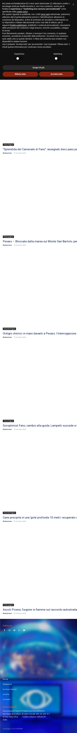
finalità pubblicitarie (18, 678)
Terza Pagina (8, 145)
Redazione (7, 153)
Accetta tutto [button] (57, 727)
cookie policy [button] (22, 665)
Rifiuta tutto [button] (20, 727)
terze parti (45, 668)
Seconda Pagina (9, 329)
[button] (73, 657)
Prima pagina (8, 237)
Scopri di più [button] (38, 721)
